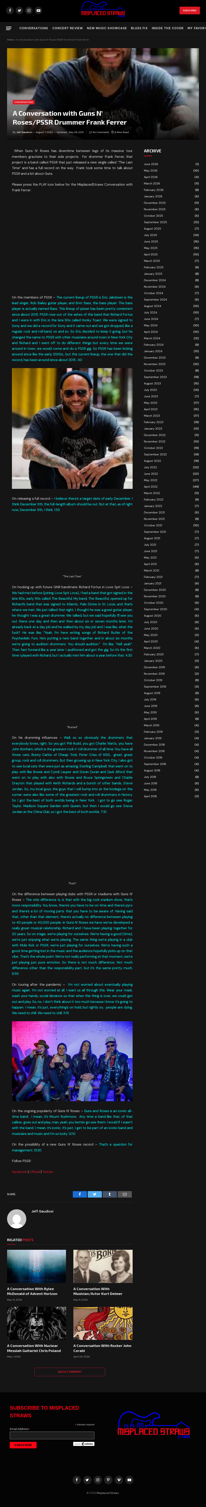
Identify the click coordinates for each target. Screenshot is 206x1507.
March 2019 (151, 725)
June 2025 (151, 241)
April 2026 (151, 177)
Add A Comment (70, 1372)
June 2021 (150, 551)
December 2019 (154, 667)
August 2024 (152, 306)
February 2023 (153, 422)
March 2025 (152, 261)
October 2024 (153, 293)
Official (34, 1172)
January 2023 (153, 428)
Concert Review (67, 28)
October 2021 (153, 525)
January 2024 (153, 351)
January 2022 (153, 506)
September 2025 (155, 222)
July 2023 (150, 390)
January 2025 (153, 274)
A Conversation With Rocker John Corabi (102, 1348)
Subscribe (189, 10)
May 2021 (150, 557)
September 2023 (155, 377)
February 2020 (154, 654)
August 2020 (152, 615)
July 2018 (150, 777)
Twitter (47, 1172)
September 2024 (155, 299)
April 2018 (150, 796)
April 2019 (150, 719)
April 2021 (150, 564)
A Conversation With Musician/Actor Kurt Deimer (98, 1291)
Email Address (20, 1429)
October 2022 (153, 448)
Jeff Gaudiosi (24, 132)
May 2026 (150, 170)
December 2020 (155, 590)
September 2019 (155, 686)
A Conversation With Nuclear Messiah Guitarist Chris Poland (34, 1348)
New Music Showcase (107, 28)
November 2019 (154, 673)
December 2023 (155, 357)
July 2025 (150, 235)
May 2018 (150, 790)
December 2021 (154, 512)
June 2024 (151, 319)
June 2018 (150, 783)
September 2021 (155, 532)
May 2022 (150, 480)
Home (10, 39)
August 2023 (152, 383)
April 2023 (150, 409)
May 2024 (151, 325)
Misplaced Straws (108, 1493)
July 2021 (150, 544)
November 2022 (154, 441)
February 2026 (154, 190)
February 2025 (154, 267)
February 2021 (153, 577)
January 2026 (153, 196)
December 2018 (154, 744)
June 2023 (151, 396)
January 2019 (153, 738)
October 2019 (153, 680)
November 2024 (155, 286)
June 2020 (151, 628)
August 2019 (152, 693)
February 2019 (153, 732)
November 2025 (155, 209)
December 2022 (155, 435)
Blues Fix (139, 28)
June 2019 (150, 706)
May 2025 (150, 248)
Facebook (19, 1172)
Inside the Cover (168, 28)
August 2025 (152, 228)
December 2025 (155, 203)
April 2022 (150, 486)
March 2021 (151, 570)
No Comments (99, 132)
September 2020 (155, 609)
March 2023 (152, 415)
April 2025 (151, 254)
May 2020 (151, 635)
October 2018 (153, 757)
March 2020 (152, 648)
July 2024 (150, 312)
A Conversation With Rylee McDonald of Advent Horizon (32, 1291)
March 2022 (152, 493)
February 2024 (154, 345)
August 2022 (152, 461)
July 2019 (150, 699)
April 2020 (151, 641)
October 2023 (153, 370)
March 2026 (152, 183)
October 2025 (153, 216)
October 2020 (153, 603)
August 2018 (152, 770)
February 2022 (153, 499)
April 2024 (151, 332)
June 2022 (151, 474)
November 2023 (154, 364)
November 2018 (154, 751)
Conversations (33, 28)
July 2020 (150, 622)
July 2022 (150, 467)
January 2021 (152, 583)
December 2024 (155, 280)
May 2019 (150, 712)
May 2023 (150, 403)
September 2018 (155, 764)
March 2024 (152, 338)
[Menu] (8, 28)
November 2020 (155, 596)
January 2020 (153, 661)
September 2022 (155, 454)
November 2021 (154, 519)
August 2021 (152, 538)
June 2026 (151, 164)
